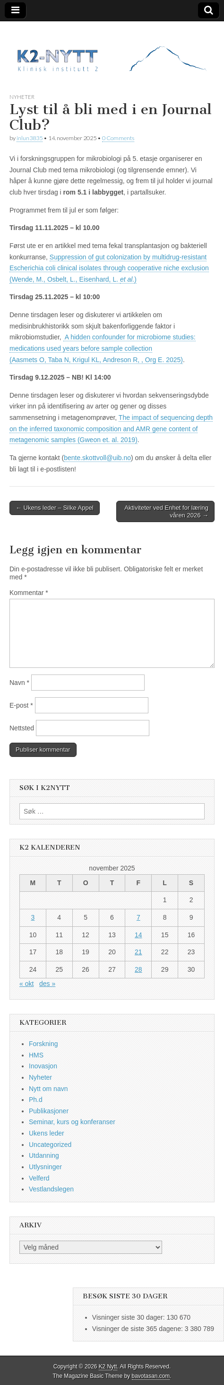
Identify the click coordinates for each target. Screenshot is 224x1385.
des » (47, 983)
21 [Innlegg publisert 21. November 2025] (138, 952)
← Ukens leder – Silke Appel (55, 507)
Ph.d (36, 1099)
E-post (21, 705)
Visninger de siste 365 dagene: (138, 1328)
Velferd (39, 1178)
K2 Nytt (108, 1366)
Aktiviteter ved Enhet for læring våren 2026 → (166, 511)
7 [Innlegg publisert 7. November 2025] (138, 917)
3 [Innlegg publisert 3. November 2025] (33, 917)
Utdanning (44, 1155)
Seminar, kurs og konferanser (72, 1122)
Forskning (43, 1044)
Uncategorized (50, 1144)
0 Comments (118, 138)
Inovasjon (43, 1066)
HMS (36, 1055)
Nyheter (21, 97)
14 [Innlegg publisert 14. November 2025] (138, 935)
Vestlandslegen (51, 1189)
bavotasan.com (151, 1376)
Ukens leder (46, 1133)
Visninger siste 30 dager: (129, 1317)
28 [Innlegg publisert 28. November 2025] (138, 969)
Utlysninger (45, 1167)
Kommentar (28, 592)
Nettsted (21, 728)
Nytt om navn (48, 1088)
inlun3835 (30, 138)
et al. (127, 279)
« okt (26, 983)
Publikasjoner (49, 1111)
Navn (19, 682)
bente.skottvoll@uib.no (97, 458)
